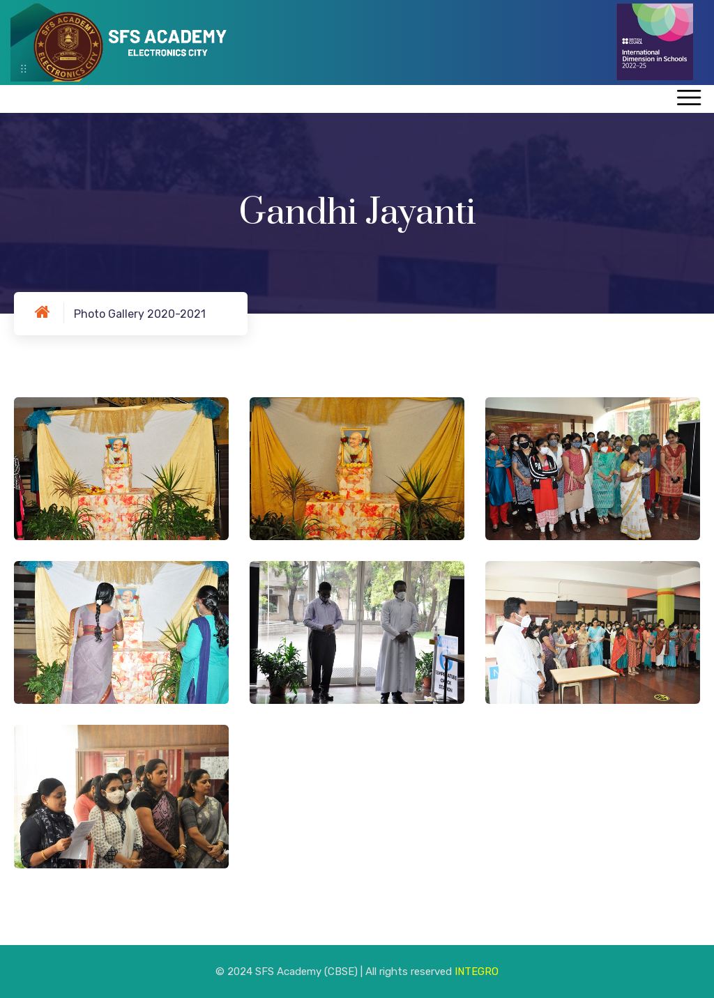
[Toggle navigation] (688, 99)
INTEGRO (477, 971)
